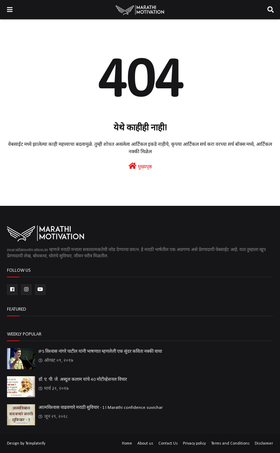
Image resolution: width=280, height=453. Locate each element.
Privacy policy (194, 443)
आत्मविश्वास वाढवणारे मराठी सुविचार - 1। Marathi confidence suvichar (101, 407)
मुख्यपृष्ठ (140, 166)
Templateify (35, 443)
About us (145, 443)
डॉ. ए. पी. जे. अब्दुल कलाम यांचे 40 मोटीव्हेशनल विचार (83, 379)
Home (127, 443)
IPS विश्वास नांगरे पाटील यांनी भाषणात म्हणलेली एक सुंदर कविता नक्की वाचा (100, 351)
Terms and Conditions (230, 443)
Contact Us (168, 443)
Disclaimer (264, 443)
